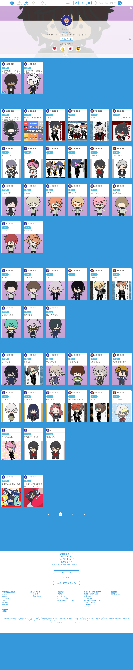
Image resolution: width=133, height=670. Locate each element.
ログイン (66, 572)
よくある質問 (88, 598)
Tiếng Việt (5, 598)
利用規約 (59, 594)
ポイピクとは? (34, 594)
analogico (70, 623)
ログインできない (89, 602)
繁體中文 (5, 604)
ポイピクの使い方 (35, 596)
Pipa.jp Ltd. (78, 623)
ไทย (3, 607)
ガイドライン (61, 596)
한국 (3, 600)
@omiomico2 (66, 33)
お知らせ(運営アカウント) (92, 594)
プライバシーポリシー (64, 598)
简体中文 (5, 602)
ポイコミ (87, 607)
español (4, 596)
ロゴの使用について (90, 604)
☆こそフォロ (66, 39)
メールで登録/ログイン (66, 582)
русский (5, 609)
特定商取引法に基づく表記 (65, 600)
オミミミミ (66, 29)
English (4, 594)
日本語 (4, 611)
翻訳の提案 (11, 592)
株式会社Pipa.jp (116, 594)
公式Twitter (88, 596)
